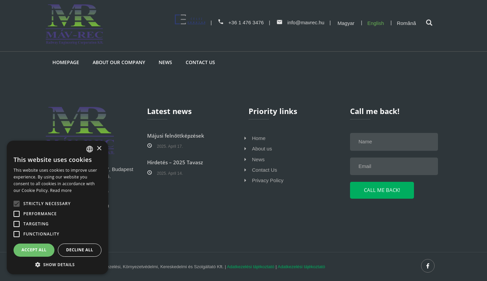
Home (258, 138)
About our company (119, 62)
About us (262, 148)
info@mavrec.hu (300, 22)
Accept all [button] (34, 250)
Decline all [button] (79, 250)
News (165, 62)
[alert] (57, 207)
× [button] (98, 148)
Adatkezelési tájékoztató (250, 266)
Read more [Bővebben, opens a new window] (61, 190)
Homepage (65, 62)
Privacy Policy (267, 180)
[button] (57, 264)
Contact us (200, 62)
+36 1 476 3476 (241, 22)
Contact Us (264, 170)
